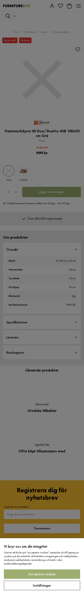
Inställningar (42, 585)
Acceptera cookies (42, 574)
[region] (42, 567)
